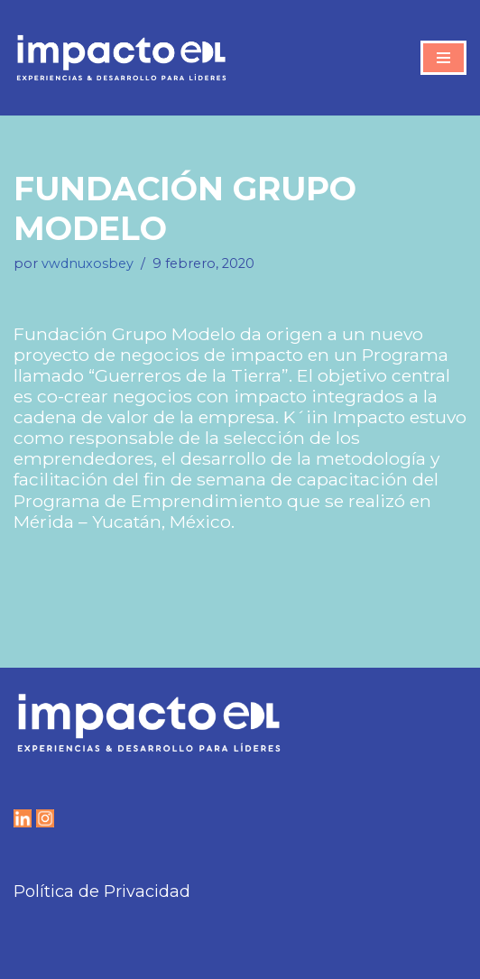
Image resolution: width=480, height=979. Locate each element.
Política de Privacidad (102, 891)
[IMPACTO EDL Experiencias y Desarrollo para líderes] (121, 57)
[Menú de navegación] (443, 58)
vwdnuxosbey (88, 263)
